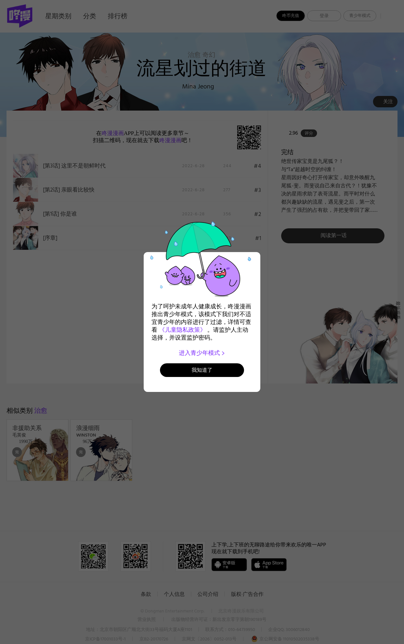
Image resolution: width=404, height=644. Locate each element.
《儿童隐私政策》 (182, 330)
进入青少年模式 (202, 353)
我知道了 (202, 370)
